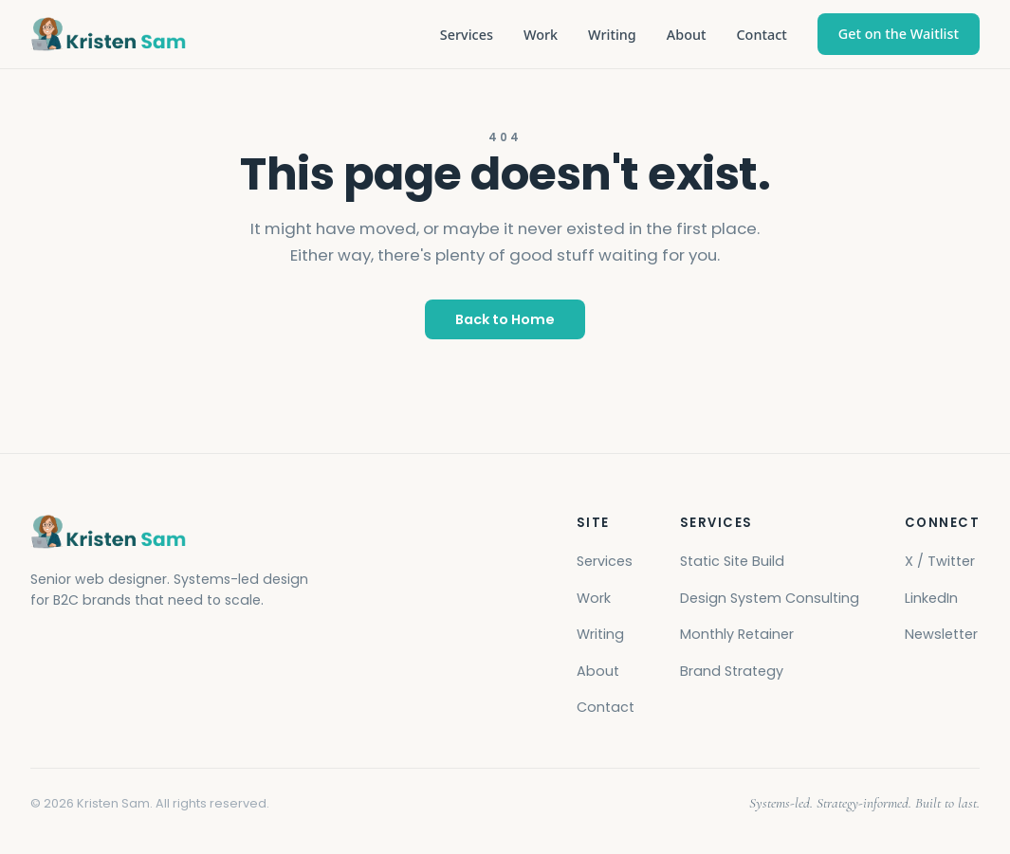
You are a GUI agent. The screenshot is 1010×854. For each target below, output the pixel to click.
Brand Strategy (731, 671)
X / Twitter (940, 561)
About (687, 35)
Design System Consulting (769, 598)
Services (466, 35)
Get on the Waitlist (898, 34)
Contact (761, 35)
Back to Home (505, 319)
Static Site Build (732, 561)
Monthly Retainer (737, 634)
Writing (612, 35)
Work (540, 35)
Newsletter (941, 634)
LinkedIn (931, 598)
